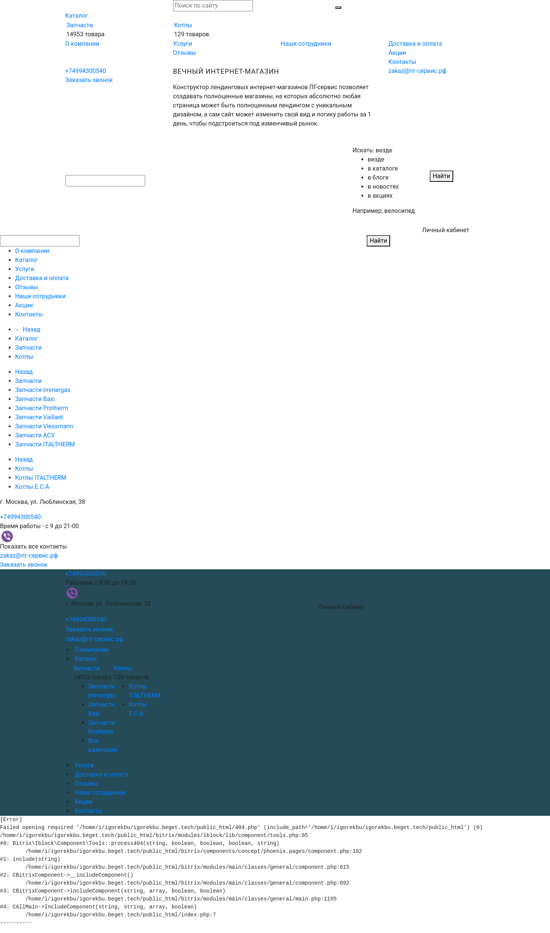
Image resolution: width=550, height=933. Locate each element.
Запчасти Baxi (35, 399)
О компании (82, 43)
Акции (397, 52)
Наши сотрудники (306, 43)
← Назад (27, 329)
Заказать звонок (89, 80)
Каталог (76, 15)
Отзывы (184, 52)
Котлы (183, 25)
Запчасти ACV (35, 435)
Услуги (182, 43)
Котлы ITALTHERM (41, 477)
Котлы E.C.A (32, 486)
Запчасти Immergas (42, 390)
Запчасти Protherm (41, 408)
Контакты (402, 61)
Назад (24, 371)
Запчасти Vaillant (39, 417)
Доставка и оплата (415, 43)
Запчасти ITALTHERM (45, 444)
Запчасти (80, 25)
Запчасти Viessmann (44, 426)
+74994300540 (85, 70)
